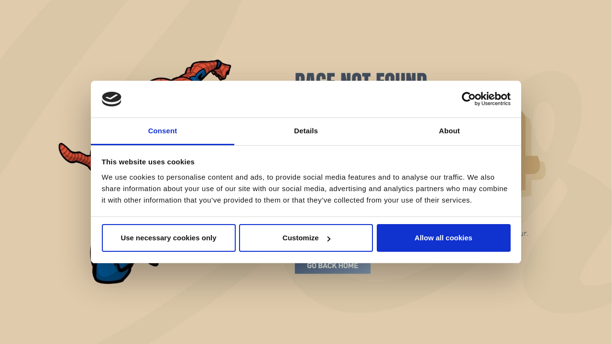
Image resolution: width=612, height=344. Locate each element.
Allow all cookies (443, 238)
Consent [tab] (162, 131)
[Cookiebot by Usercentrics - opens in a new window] (469, 99)
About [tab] (449, 131)
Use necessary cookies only (168, 238)
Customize (306, 238)
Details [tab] (306, 131)
